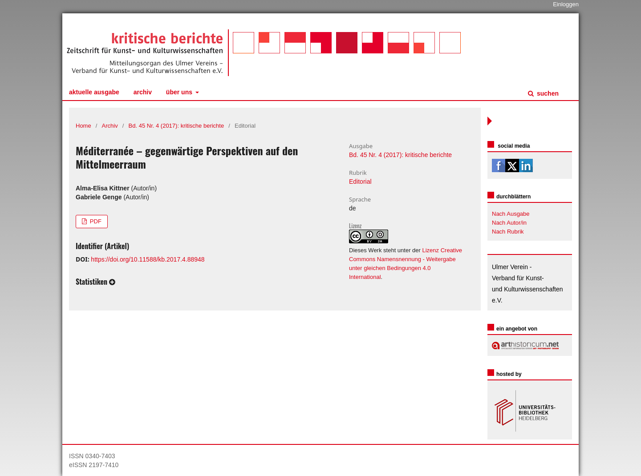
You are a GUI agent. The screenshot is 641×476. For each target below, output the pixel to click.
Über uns (180, 92)
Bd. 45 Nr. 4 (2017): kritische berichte (176, 125)
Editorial (360, 181)
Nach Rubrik (508, 231)
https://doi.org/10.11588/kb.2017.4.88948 (147, 259)
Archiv (143, 92)
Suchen (547, 93)
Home (83, 125)
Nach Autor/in (509, 222)
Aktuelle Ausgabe (94, 92)
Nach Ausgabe (511, 213)
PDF (94, 221)
